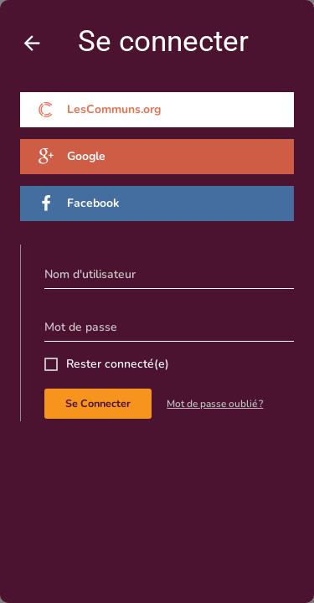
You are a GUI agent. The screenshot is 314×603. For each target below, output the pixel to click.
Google (72, 156)
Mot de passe (80, 327)
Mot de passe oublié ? (215, 403)
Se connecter (98, 403)
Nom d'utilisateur (90, 274)
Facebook (79, 203)
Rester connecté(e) (117, 364)
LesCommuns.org (99, 109)
